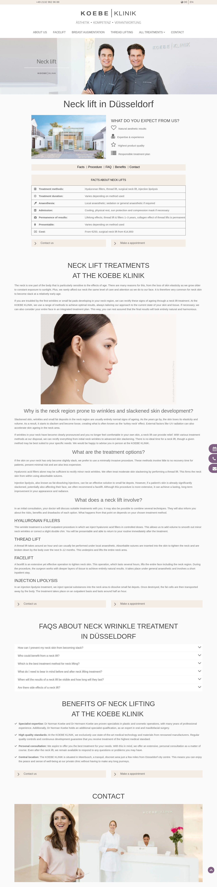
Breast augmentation (88, 32)
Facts (81, 167)
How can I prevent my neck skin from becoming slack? (110, 647)
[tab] (108, 648)
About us (40, 32)
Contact (177, 32)
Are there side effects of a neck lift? (110, 687)
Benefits (120, 167)
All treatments (151, 32)
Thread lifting (122, 32)
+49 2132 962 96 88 (47, 2)
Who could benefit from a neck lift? (110, 655)
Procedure (95, 167)
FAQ (108, 167)
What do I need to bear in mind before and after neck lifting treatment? (110, 671)
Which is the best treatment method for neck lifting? (110, 663)
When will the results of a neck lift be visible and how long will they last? (110, 679)
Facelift (59, 32)
